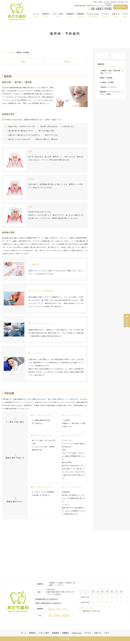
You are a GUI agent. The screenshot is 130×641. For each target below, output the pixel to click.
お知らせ (115, 14)
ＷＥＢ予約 (127, 320)
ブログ (125, 14)
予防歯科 (67, 61)
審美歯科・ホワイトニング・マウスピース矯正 (111, 93)
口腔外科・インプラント (108, 87)
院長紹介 (46, 14)
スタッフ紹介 (58, 14)
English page (93, 14)
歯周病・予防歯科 (106, 78)
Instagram (110, 56)
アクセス (105, 14)
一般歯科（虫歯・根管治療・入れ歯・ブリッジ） (111, 71)
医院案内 (70, 14)
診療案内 (80, 14)
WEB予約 (121, 7)
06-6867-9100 (61, 608)
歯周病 (23, 61)
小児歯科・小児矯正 (107, 82)
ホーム (36, 14)
